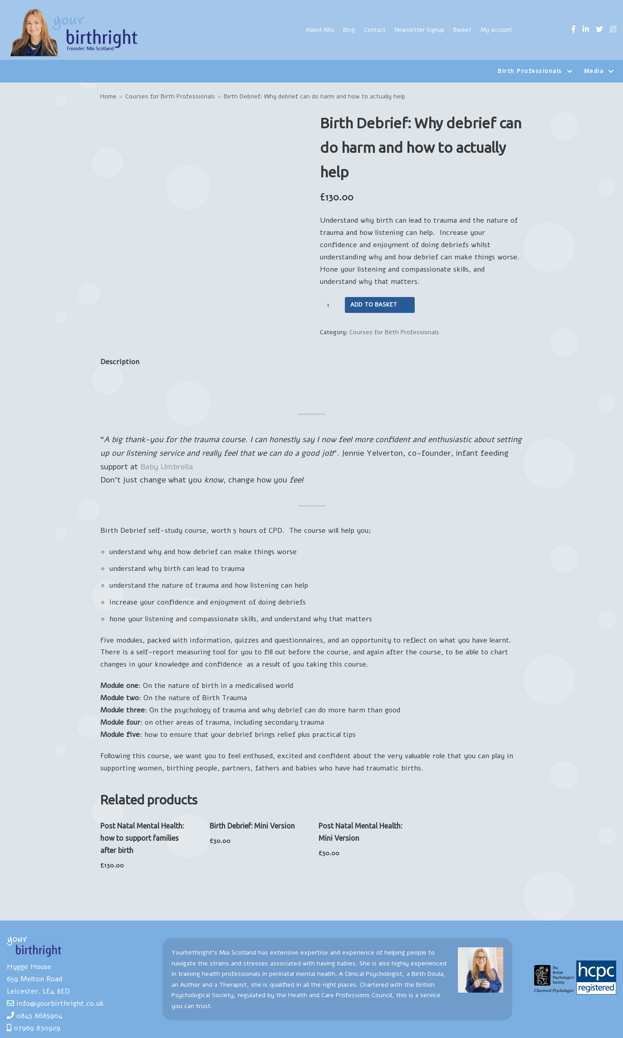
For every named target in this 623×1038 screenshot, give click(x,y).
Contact (375, 30)
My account (496, 30)
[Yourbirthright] (75, 32)
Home (108, 96)
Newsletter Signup (419, 30)
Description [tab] (119, 362)
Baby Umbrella (166, 466)
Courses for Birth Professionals (170, 96)
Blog (349, 30)
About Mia (320, 30)
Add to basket (373, 305)
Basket (462, 30)
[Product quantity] (331, 305)
